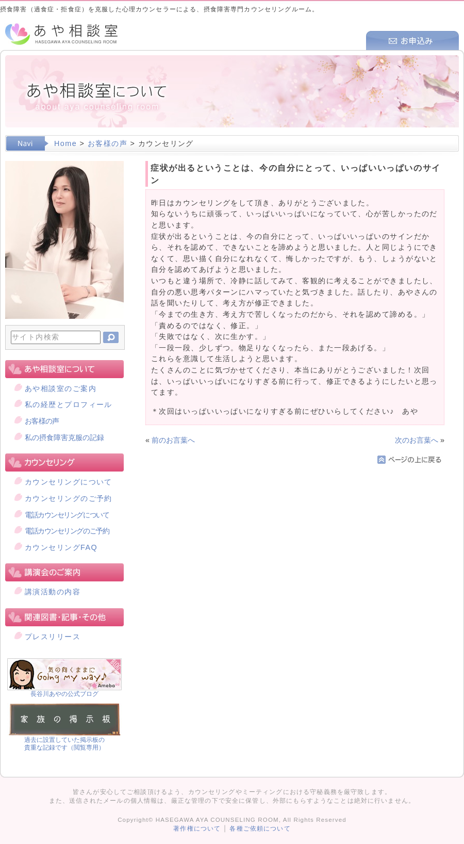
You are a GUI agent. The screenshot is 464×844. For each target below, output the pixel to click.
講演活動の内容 (52, 592)
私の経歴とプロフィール (68, 404)
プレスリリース (52, 636)
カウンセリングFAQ (61, 547)
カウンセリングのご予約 (68, 498)
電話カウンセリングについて (67, 515)
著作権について (197, 828)
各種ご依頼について (259, 828)
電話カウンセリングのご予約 (67, 531)
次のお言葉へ (416, 440)
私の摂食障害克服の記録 (64, 437)
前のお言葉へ (173, 440)
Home (65, 143)
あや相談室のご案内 (60, 388)
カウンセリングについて (68, 482)
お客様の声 (107, 143)
